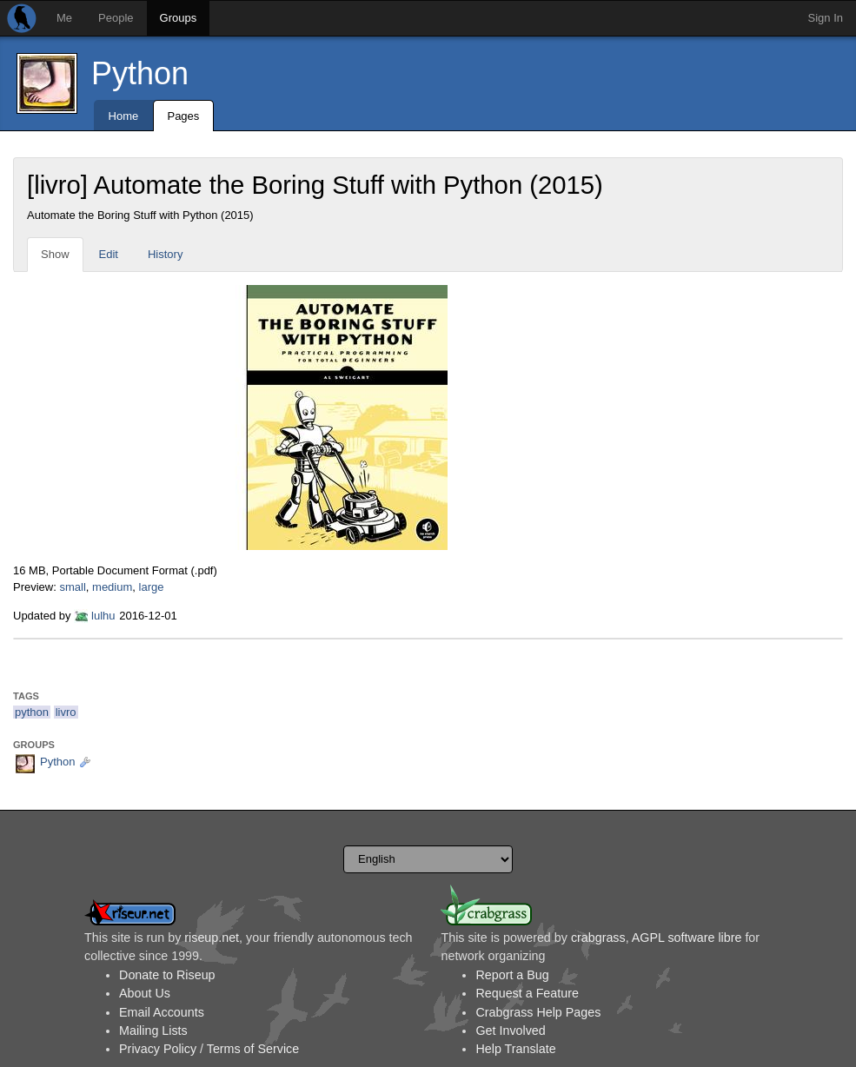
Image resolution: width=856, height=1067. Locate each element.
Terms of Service (253, 1049)
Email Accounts (161, 1012)
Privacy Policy (157, 1049)
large (151, 586)
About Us (144, 993)
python (32, 712)
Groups (178, 17)
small (72, 586)
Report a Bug (511, 975)
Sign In (825, 17)
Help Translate (515, 1049)
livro (66, 712)
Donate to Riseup (167, 975)
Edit (108, 254)
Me (64, 17)
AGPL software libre (687, 937)
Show (55, 254)
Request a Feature (526, 993)
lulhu (103, 615)
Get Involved (510, 1030)
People (115, 17)
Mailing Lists (153, 1030)
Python (140, 73)
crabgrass (598, 937)
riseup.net (211, 937)
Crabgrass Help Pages (538, 1012)
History (165, 254)
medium (112, 586)
